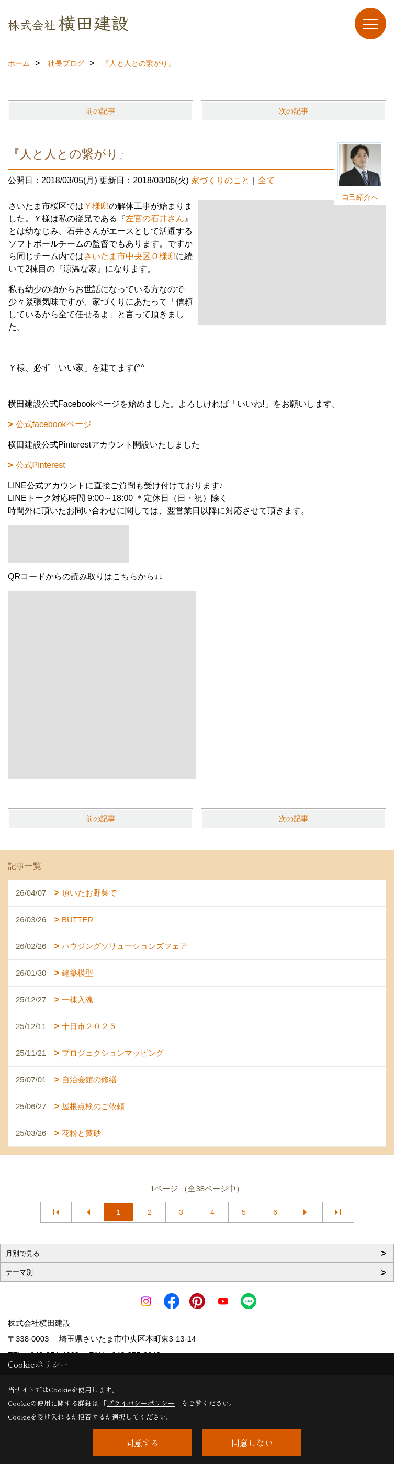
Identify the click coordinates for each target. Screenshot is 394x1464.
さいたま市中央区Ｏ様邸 (130, 256)
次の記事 (293, 111)
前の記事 (100, 111)
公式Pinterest (40, 465)
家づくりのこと (220, 180)
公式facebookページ (54, 424)
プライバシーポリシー (141, 1403)
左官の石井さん (155, 218)
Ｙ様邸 (96, 206)
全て (266, 180)
